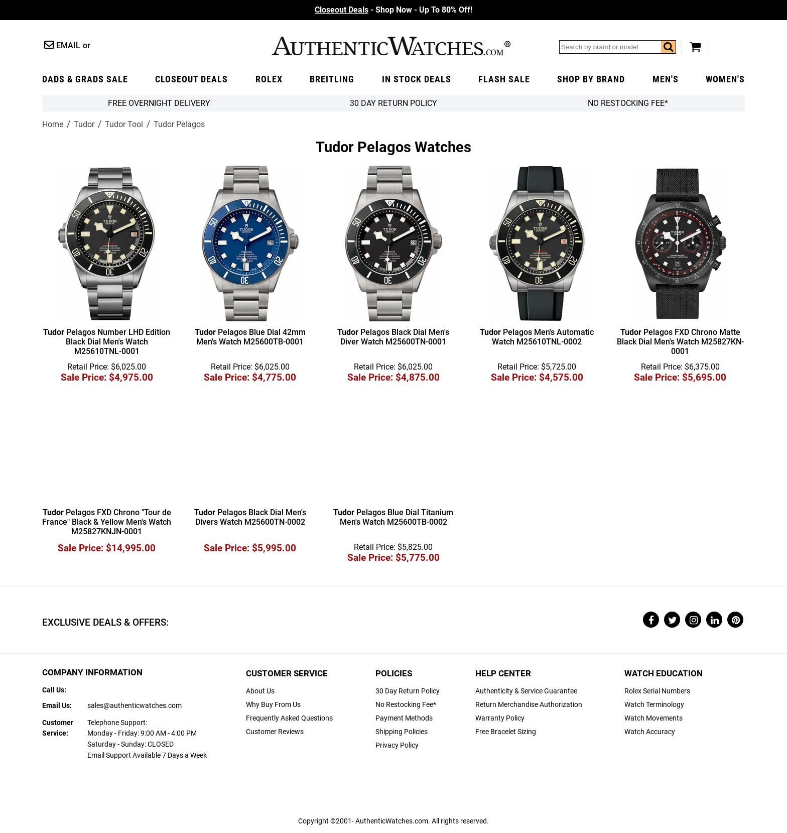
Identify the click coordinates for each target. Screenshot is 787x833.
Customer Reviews (275, 732)
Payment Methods (404, 718)
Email (68, 45)
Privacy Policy (397, 745)
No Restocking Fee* (628, 103)
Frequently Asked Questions (289, 718)
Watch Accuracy (649, 732)
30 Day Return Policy (407, 691)
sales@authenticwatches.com (134, 705)
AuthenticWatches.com (391, 46)
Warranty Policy (499, 718)
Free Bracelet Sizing (505, 732)
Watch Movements (653, 718)
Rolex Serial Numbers (657, 691)
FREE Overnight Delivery (159, 103)
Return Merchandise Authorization (528, 704)
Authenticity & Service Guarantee (526, 691)
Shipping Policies (401, 732)
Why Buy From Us (273, 704)
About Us (260, 691)
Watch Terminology (654, 704)
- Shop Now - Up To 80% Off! (393, 10)
